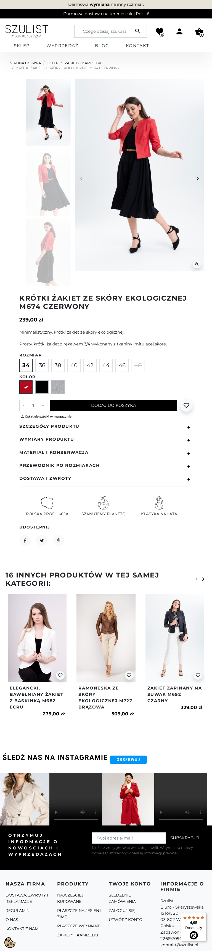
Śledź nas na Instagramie (55, 758)
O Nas (12, 919)
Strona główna (25, 63)
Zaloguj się (122, 910)
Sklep (53, 63)
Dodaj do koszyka (113, 405)
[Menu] (203, 915)
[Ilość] (33, 405)
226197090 (171, 938)
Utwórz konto (125, 919)
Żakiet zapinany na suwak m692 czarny (174, 694)
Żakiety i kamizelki (83, 63)
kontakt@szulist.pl (179, 944)
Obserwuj (128, 759)
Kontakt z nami (22, 928)
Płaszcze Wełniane (78, 925)
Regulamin (18, 910)
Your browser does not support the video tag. (75, 799)
